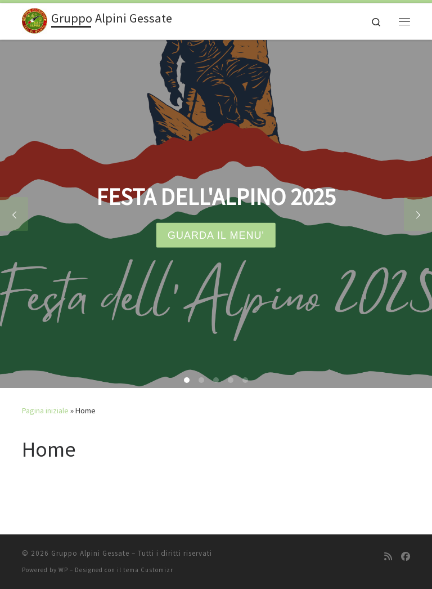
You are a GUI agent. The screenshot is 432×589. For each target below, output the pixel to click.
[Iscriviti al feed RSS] (388, 557)
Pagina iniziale (45, 410)
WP (63, 570)
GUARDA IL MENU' (216, 235)
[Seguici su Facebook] (405, 557)
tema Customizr (148, 570)
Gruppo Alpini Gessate (90, 553)
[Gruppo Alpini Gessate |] (34, 20)
